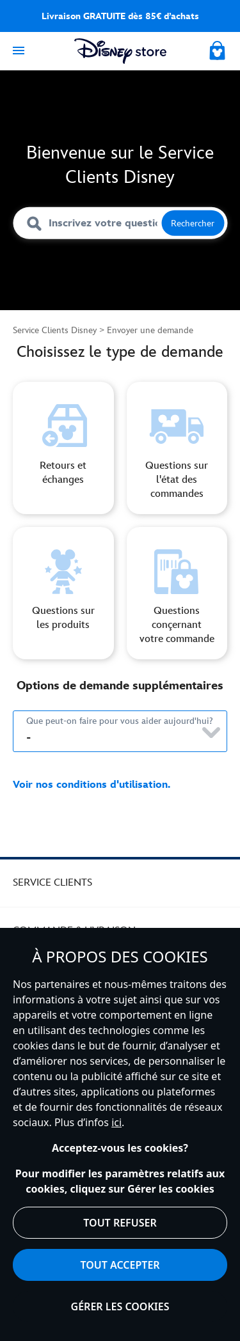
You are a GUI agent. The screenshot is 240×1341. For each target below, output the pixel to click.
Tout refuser (119, 1223)
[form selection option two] (177, 448)
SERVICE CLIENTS (52, 883)
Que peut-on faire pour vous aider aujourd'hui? (119, 721)
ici (116, 1122)
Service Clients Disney (55, 330)
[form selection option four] (177, 593)
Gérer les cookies (120, 1306)
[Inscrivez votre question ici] (120, 223)
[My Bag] (218, 48)
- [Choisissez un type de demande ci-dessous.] (28, 738)
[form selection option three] (63, 593)
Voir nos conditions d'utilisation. (91, 785)
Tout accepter (119, 1265)
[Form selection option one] (63, 448)
